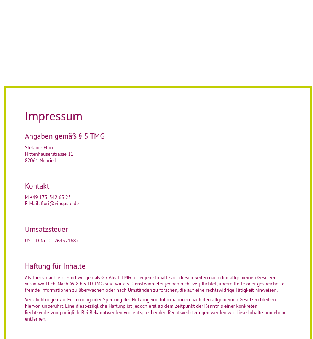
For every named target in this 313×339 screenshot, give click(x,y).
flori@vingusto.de (60, 203)
